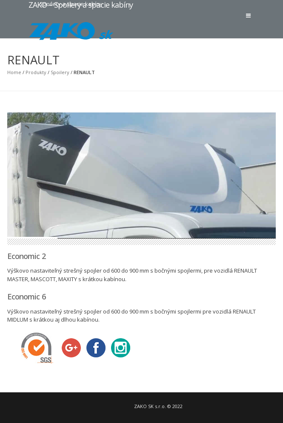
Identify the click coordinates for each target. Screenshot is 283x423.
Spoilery (60, 72)
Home (14, 72)
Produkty (36, 72)
